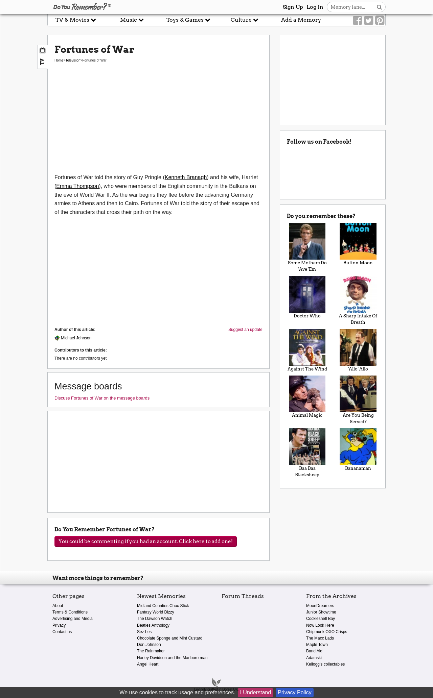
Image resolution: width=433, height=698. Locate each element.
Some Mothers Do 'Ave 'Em (307, 247)
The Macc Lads (320, 638)
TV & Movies (75, 20)
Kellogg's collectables (325, 664)
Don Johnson (149, 644)
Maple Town (317, 644)
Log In (314, 7)
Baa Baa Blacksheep (307, 452)
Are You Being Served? (358, 400)
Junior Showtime (321, 612)
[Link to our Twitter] (368, 20)
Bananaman (358, 449)
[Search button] (379, 7)
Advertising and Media (72, 618)
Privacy (59, 625)
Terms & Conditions (70, 612)
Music (132, 20)
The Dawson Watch (154, 618)
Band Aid (314, 651)
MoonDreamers (320, 605)
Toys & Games (188, 20)
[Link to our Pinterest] (379, 20)
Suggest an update (245, 329)
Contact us (62, 631)
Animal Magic (307, 397)
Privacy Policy (295, 692)
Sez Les (144, 631)
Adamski (314, 657)
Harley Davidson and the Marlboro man (172, 657)
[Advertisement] (158, 122)
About (57, 605)
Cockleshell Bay (320, 618)
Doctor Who (307, 297)
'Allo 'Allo (358, 350)
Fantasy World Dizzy (155, 612)
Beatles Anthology (153, 625)
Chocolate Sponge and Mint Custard (169, 638)
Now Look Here (320, 625)
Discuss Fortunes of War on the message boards (102, 398)
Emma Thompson (77, 186)
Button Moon (358, 244)
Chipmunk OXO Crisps (326, 631)
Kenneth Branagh (186, 177)
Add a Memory (301, 20)
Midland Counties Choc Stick (163, 605)
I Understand (255, 692)
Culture (244, 20)
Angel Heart (147, 664)
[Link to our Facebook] (357, 20)
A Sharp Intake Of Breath (358, 300)
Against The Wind (307, 350)
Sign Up (293, 7)
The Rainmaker (151, 651)
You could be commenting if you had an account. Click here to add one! (146, 541)
